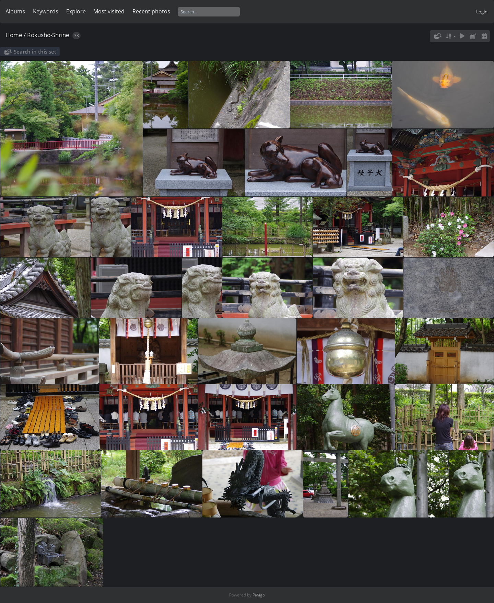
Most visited (109, 11)
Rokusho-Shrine (48, 35)
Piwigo (258, 595)
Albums (15, 11)
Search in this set (35, 51)
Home (13, 35)
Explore (76, 11)
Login (481, 12)
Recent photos (151, 11)
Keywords (45, 11)
